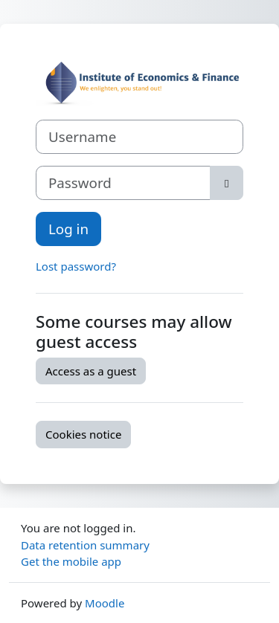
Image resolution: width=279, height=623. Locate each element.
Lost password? (76, 266)
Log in (68, 228)
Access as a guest (90, 371)
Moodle (104, 602)
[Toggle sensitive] (226, 183)
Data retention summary (85, 545)
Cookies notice (83, 434)
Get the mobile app (71, 561)
